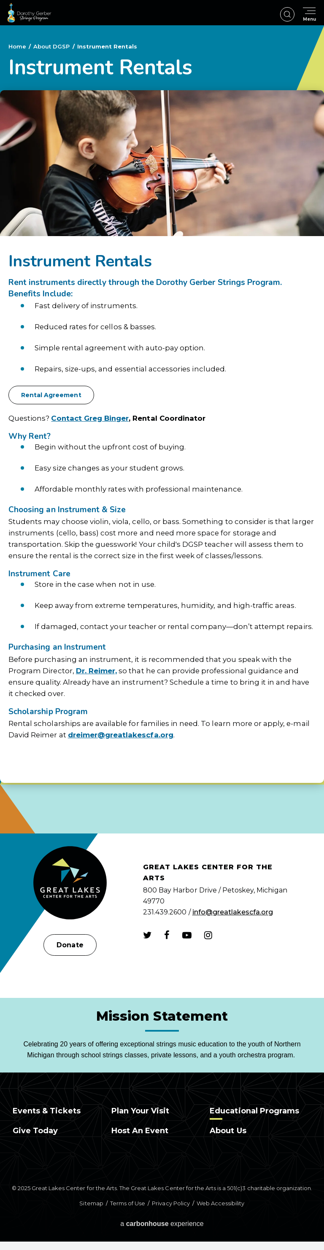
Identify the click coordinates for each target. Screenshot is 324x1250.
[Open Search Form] (287, 14)
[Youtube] (187, 935)
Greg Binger (106, 418)
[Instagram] (208, 935)
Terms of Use (127, 1203)
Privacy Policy (170, 1203)
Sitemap (91, 1203)
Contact (67, 418)
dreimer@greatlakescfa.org (120, 735)
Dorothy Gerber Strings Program (29, 13)
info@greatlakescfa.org (232, 912)
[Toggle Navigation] (309, 15)
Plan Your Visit (140, 1111)
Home (17, 46)
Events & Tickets (47, 1111)
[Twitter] (147, 935)
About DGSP (51, 46)
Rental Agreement (51, 395)
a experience (162, 1223)
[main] (162, 429)
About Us (228, 1130)
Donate (70, 945)
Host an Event (140, 1130)
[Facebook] (167, 935)
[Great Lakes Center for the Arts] (70, 884)
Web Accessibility (221, 1203)
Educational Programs (254, 1111)
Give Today (35, 1130)
